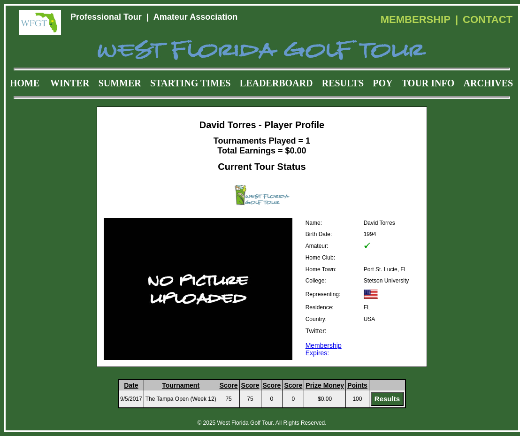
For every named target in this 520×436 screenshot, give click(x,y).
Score (229, 385)
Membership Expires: (324, 349)
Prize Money (325, 385)
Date (131, 385)
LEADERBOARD (276, 83)
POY (382, 83)
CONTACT (487, 19)
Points (357, 385)
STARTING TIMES (190, 83)
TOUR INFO (428, 83)
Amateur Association (195, 17)
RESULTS (343, 83)
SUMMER (120, 83)
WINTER (69, 83)
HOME (24, 83)
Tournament (180, 385)
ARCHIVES (488, 83)
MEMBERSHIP (416, 19)
